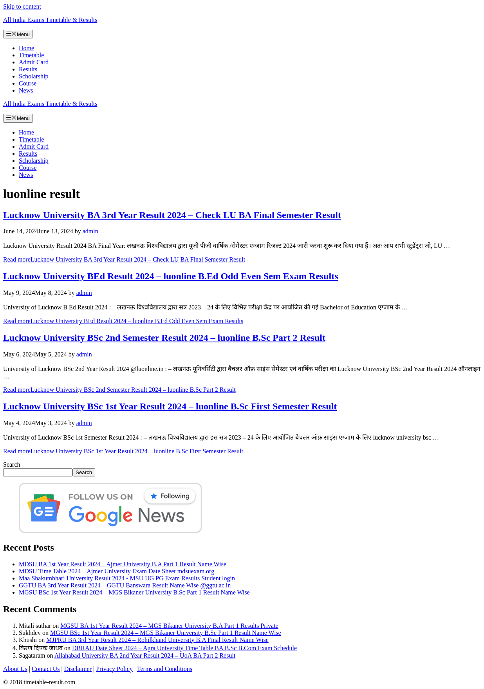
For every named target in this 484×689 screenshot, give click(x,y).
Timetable (31, 55)
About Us (15, 668)
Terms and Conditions (164, 668)
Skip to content (22, 6)
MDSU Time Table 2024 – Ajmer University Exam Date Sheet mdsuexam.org (116, 571)
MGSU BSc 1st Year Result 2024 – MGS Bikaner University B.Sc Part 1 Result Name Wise (134, 592)
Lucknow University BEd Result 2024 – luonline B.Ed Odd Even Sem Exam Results (170, 276)
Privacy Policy (114, 668)
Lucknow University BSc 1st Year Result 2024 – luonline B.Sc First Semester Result (170, 406)
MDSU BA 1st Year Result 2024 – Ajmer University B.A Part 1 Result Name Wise (122, 564)
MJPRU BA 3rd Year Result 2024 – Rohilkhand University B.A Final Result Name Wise (157, 639)
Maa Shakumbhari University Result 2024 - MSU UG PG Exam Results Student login (127, 578)
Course (27, 83)
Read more (124, 259)
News (26, 90)
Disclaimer (78, 668)
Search (11, 464)
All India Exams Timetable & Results (50, 19)
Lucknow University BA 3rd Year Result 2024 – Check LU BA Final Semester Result (172, 215)
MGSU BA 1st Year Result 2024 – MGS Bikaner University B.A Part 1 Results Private (169, 625)
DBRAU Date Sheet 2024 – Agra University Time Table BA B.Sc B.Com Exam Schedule (184, 648)
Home (26, 48)
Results (28, 69)
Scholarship (34, 76)
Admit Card (34, 62)
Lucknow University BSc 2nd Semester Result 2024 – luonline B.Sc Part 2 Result (164, 338)
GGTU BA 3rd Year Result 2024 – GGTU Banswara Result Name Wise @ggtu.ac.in (125, 585)
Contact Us (46, 668)
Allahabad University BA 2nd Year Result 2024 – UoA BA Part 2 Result (145, 655)
